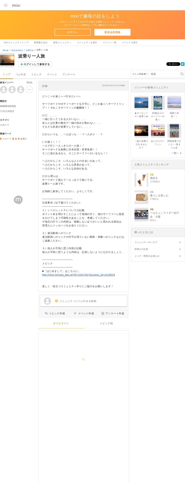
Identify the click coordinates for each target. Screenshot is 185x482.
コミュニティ (17, 50)
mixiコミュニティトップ (16, 42)
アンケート (69, 74)
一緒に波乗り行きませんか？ (141, 144)
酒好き (154, 178)
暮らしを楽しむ (159, 195)
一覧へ (175, 153)
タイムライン (61, 323)
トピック (36, 74)
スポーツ (29, 50)
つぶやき (21, 74)
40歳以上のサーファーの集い (158, 116)
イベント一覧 (110, 42)
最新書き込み (41, 42)
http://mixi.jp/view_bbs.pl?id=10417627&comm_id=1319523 (78, 274)
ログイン (72, 32)
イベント (52, 74)
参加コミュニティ (62, 42)
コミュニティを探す (87, 42)
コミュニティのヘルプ (145, 242)
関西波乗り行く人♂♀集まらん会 (174, 144)
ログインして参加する (37, 64)
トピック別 (106, 323)
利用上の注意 (141, 249)
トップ (6, 74)
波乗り (23, 139)
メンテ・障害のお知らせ (147, 256)
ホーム (6, 50)
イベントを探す (130, 42)
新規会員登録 (112, 32)
